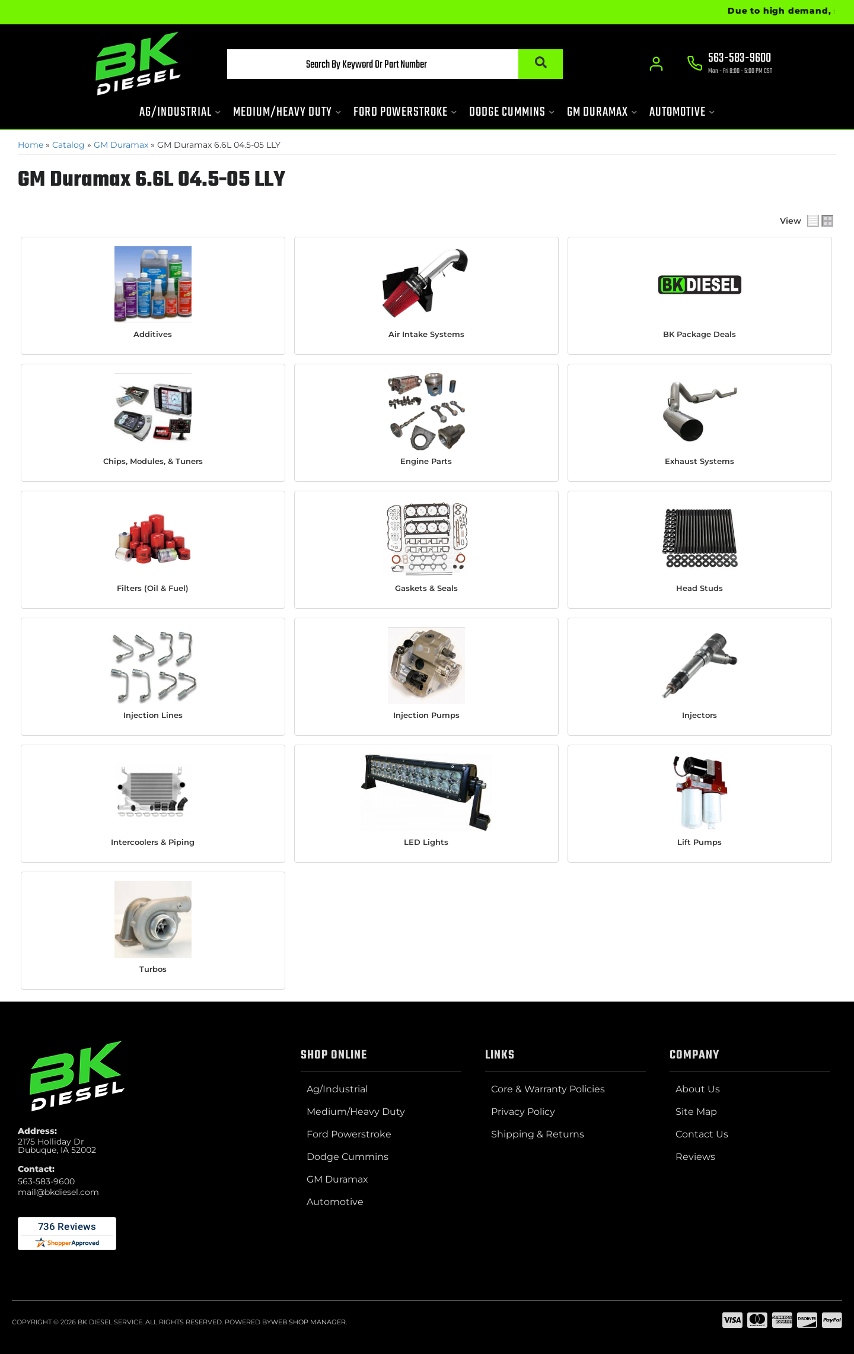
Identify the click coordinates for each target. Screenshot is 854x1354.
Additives (152, 334)
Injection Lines (153, 714)
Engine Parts (426, 460)
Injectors (699, 714)
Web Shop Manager (308, 1321)
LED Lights (426, 841)
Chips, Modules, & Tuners (153, 460)
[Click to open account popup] (655, 65)
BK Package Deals (699, 334)
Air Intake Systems (426, 334)
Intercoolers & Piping (153, 841)
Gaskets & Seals (426, 587)
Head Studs (699, 587)
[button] (384, 66)
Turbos (153, 968)
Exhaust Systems (699, 460)
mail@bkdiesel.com (58, 1191)
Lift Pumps (699, 841)
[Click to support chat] (729, 66)
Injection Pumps (426, 714)
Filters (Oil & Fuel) (153, 587)
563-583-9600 (46, 1180)
